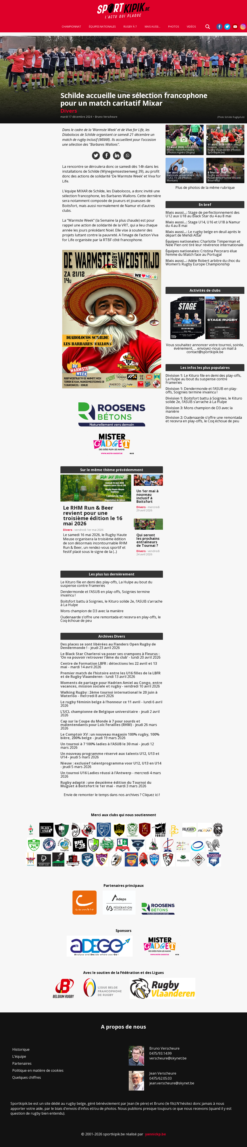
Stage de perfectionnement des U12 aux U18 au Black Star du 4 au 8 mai (203, 214)
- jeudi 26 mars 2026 (108, 724)
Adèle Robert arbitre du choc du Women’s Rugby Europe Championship (203, 262)
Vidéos (191, 26)
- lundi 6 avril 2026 (111, 703)
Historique (21, 1049)
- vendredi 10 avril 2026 (111, 684)
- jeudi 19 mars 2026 (109, 736)
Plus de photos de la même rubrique (205, 187)
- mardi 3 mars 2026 (105, 784)
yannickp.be (155, 1134)
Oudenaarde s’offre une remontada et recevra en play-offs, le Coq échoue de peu (110, 618)
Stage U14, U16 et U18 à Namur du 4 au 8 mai (203, 223)
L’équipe (19, 1056)
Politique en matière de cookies (38, 1070)
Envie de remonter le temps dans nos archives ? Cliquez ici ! (112, 794)
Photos (173, 26)
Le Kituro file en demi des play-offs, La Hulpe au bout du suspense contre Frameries (106, 583)
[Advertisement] (28, 190)
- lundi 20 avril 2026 (110, 655)
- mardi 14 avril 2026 (108, 665)
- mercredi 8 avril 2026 (108, 694)
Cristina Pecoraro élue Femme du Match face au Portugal (201, 252)
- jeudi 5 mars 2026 (109, 755)
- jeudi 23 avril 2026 (108, 645)
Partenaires (22, 1063)
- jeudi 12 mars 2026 (107, 745)
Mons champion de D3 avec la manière (92, 611)
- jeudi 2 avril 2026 (110, 713)
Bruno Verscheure (106, 117)
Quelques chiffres (26, 1077)
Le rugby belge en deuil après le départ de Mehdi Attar (203, 233)
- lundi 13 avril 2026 (110, 674)
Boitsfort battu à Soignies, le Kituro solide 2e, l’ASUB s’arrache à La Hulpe (111, 603)
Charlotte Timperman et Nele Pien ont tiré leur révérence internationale (204, 243)
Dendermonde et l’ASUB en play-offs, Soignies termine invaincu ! (105, 593)
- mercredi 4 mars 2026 (110, 774)
